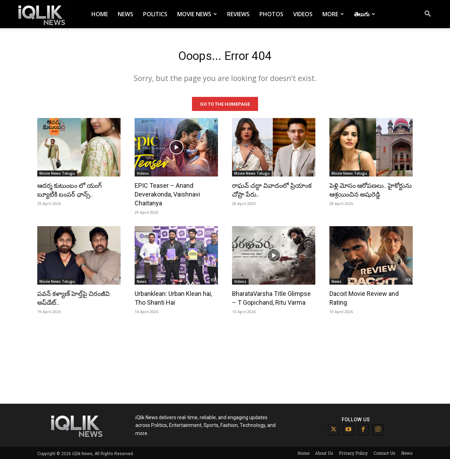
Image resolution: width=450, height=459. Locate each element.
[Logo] (43, 14)
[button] (427, 14)
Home (99, 14)
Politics (155, 14)
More (333, 14)
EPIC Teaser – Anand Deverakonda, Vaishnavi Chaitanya (167, 192)
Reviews (238, 14)
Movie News (197, 14)
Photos (271, 14)
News (125, 14)
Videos (303, 14)
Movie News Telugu (57, 171)
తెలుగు (364, 14)
